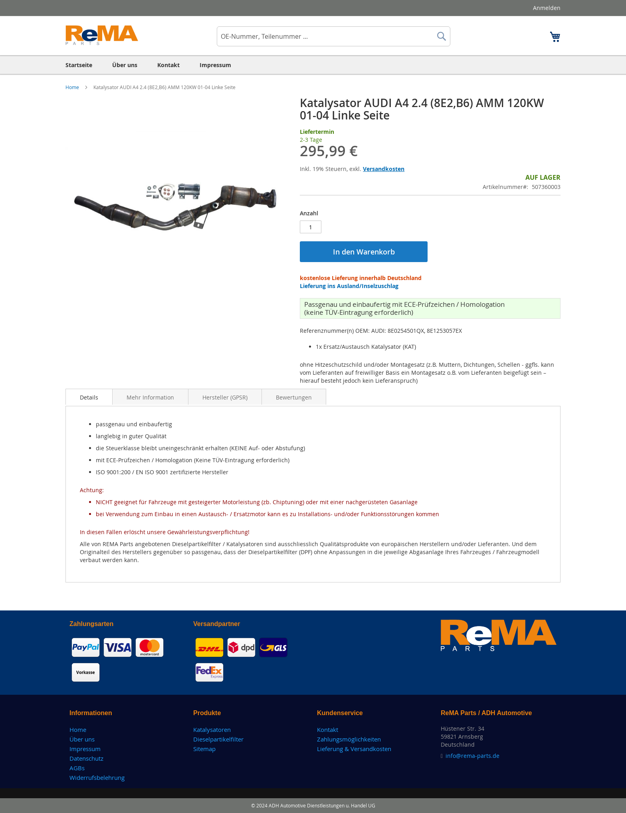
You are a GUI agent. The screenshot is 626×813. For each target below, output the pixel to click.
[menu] (313, 65)
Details (89, 397)
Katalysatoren (212, 729)
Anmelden (547, 8)
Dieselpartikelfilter (218, 739)
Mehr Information (150, 397)
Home (72, 87)
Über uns (82, 739)
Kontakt (327, 729)
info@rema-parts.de (472, 755)
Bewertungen (294, 397)
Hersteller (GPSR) (225, 397)
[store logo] (102, 35)
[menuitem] (78, 65)
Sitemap (204, 749)
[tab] (89, 397)
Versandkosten (383, 169)
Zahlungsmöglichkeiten (349, 739)
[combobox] (333, 36)
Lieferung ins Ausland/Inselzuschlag (349, 286)
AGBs (77, 768)
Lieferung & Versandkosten (354, 749)
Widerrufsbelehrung (97, 777)
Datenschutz (86, 758)
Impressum (85, 749)
